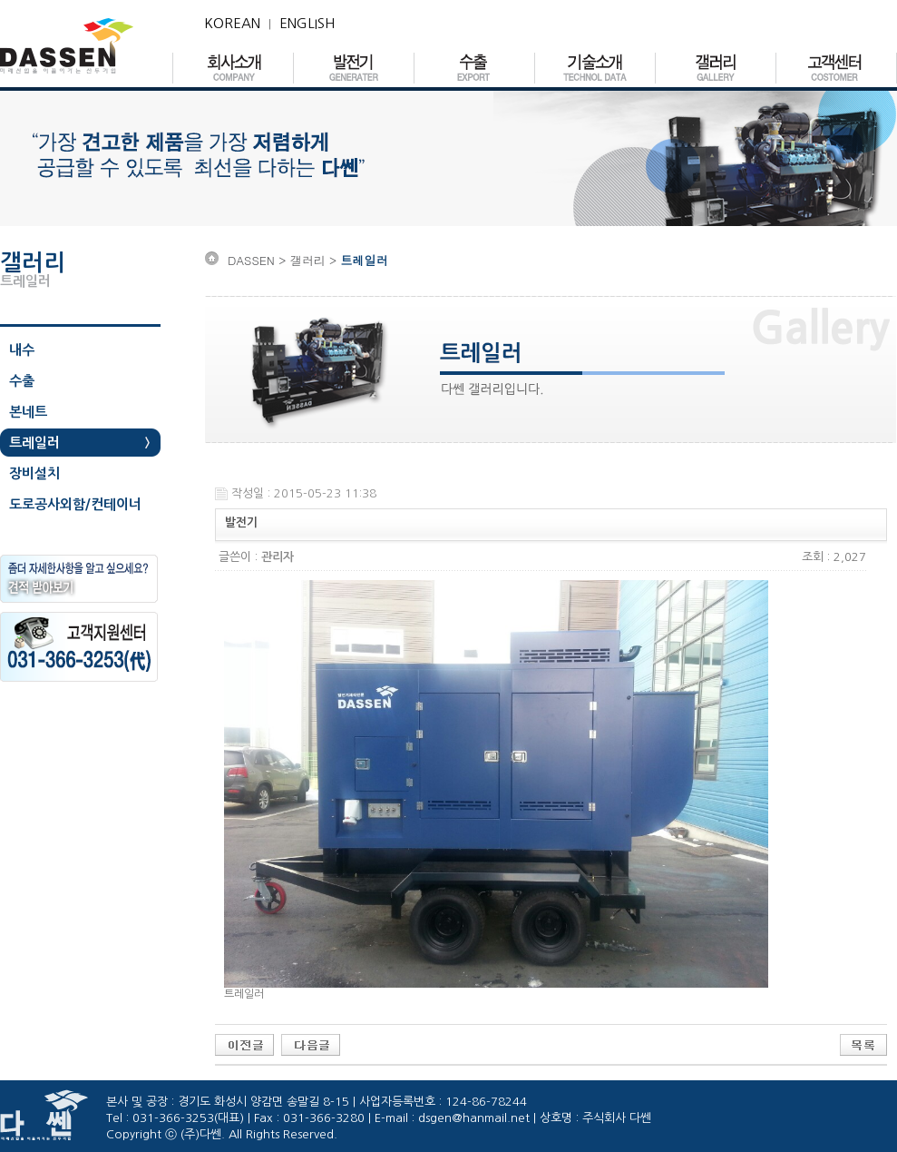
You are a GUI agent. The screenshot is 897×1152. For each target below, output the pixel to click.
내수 (21, 350)
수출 (21, 381)
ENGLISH (307, 23)
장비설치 (34, 473)
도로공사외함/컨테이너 (75, 504)
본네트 (28, 411)
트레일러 (34, 442)
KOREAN (232, 23)
